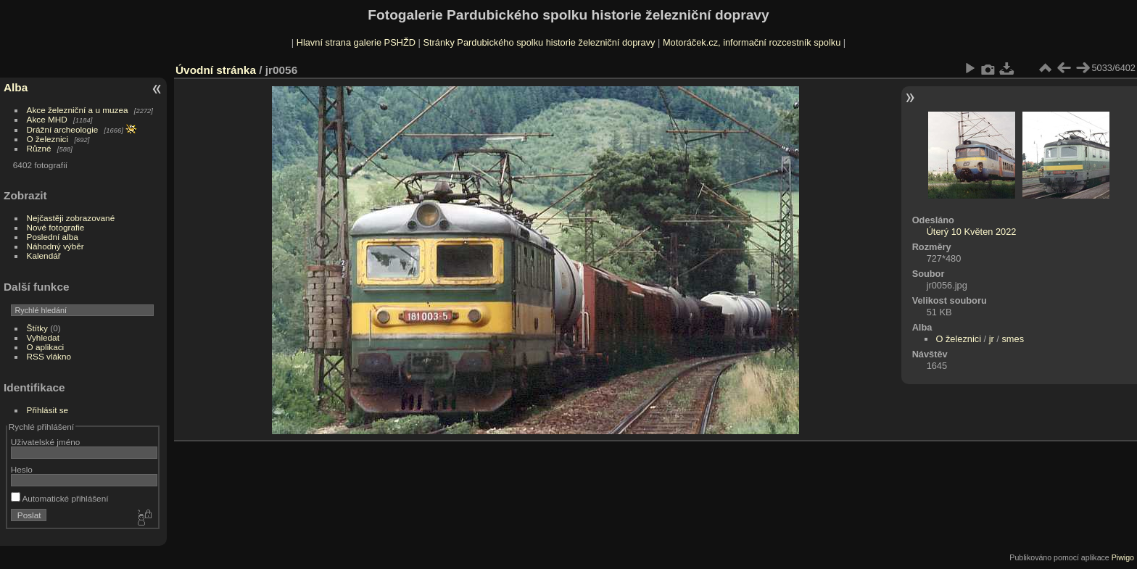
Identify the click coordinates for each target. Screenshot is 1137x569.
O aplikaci (46, 347)
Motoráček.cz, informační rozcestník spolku (751, 42)
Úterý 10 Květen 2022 (972, 231)
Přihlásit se (48, 410)
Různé (39, 148)
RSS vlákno (49, 356)
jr (991, 338)
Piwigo (1123, 557)
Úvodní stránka (215, 70)
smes (1012, 338)
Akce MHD (47, 119)
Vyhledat (43, 337)
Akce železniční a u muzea (77, 110)
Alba (16, 87)
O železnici (48, 139)
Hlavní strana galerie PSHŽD (356, 42)
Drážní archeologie (63, 129)
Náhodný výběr (55, 246)
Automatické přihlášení (60, 498)
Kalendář (44, 255)
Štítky (37, 328)
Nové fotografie (56, 227)
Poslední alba (52, 236)
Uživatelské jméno (45, 442)
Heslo (22, 469)
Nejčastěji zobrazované (71, 218)
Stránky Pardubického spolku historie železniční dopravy (539, 42)
